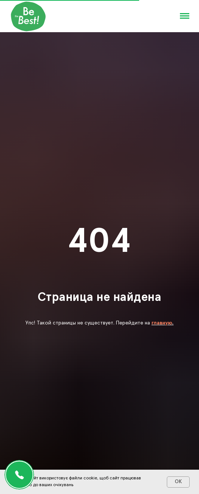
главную (161, 323)
